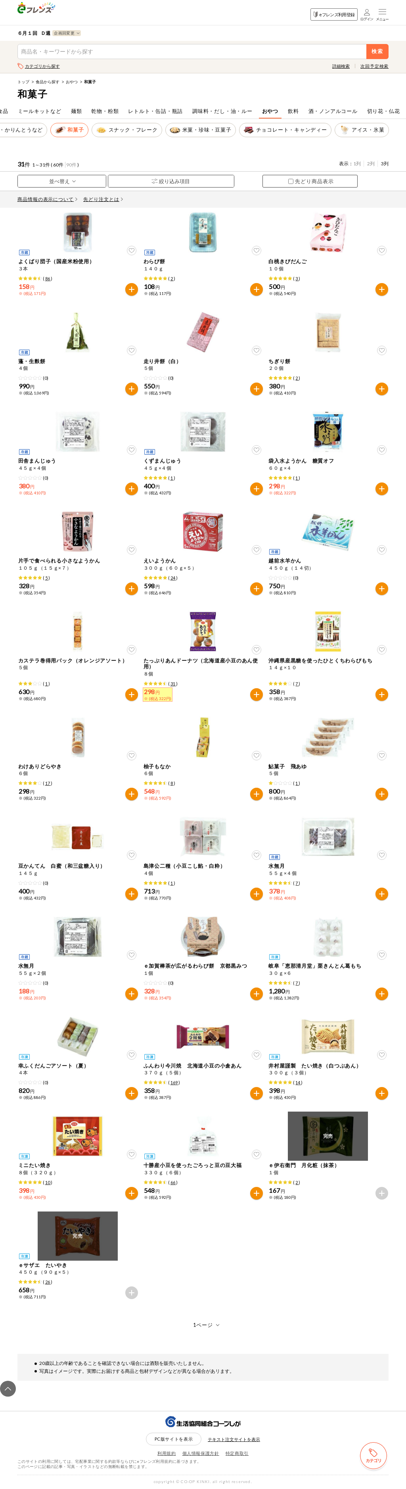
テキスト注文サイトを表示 (234, 1439)
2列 (371, 164)
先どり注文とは (103, 199)
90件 (71, 165)
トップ (23, 81)
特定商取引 (237, 1453)
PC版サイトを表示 (174, 1438)
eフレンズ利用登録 (334, 14)
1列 (357, 164)
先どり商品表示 (311, 181)
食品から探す (47, 81)
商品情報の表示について (47, 199)
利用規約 (166, 1453)
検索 (378, 51)
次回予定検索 (374, 66)
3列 (385, 164)
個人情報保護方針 (200, 1453)
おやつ (72, 81)
